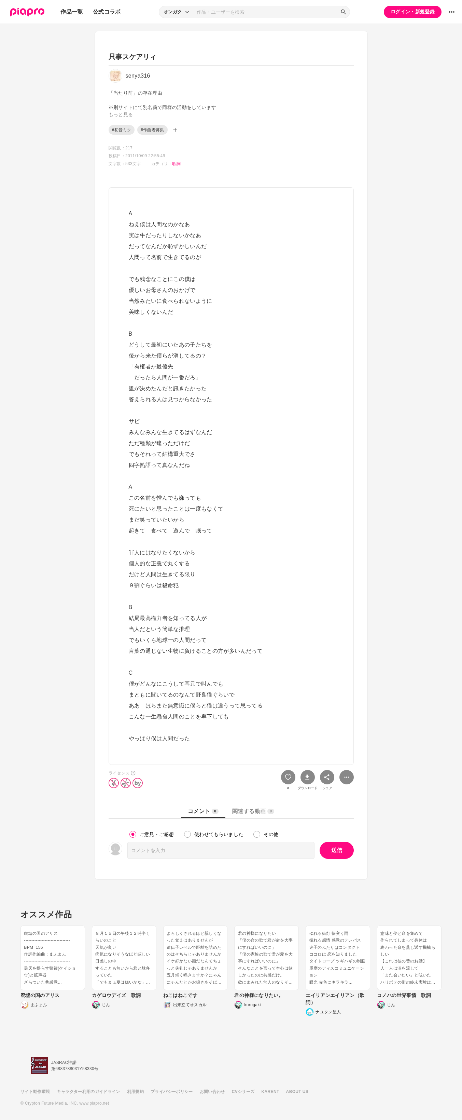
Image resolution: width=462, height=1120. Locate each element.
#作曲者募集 (152, 129)
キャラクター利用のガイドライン (88, 1091)
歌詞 (176, 163)
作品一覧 (71, 12)
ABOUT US (297, 1091)
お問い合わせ (212, 1091)
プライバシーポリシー (172, 1091)
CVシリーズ (243, 1091)
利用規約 (135, 1091)
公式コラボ (107, 12)
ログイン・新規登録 (413, 11)
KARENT (270, 1091)
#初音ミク (121, 129)
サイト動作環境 (35, 1091)
